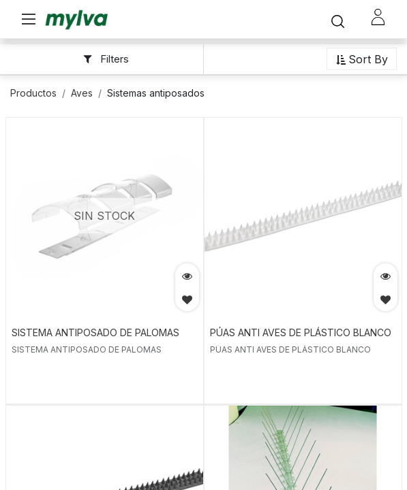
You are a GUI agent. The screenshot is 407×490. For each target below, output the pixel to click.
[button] (362, 59)
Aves (82, 93)
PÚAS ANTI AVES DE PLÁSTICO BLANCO (300, 332)
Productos (33, 93)
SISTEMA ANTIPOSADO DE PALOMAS (95, 332)
